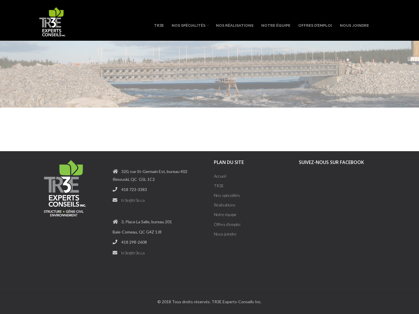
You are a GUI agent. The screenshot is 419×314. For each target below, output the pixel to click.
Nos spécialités (190, 25)
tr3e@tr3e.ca (133, 200)
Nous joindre (354, 25)
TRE (159, 25)
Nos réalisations (234, 25)
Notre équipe (275, 25)
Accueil (220, 176)
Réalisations (224, 204)
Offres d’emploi (315, 25)
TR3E (219, 185)
